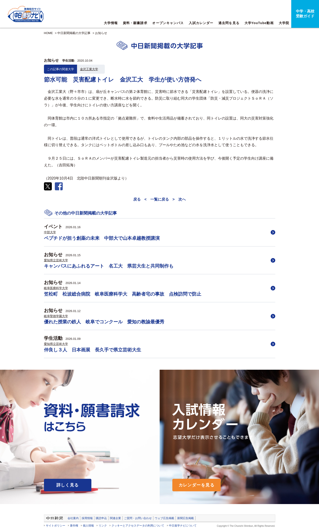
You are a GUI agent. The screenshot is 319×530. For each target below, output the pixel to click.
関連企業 (115, 518)
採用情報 (87, 518)
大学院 (284, 23)
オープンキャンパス (168, 23)
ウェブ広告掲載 (164, 518)
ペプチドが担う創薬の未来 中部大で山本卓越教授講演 (102, 238)
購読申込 (101, 518)
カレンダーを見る (197, 485)
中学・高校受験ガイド (305, 13)
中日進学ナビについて (183, 525)
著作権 (74, 525)
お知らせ (101, 33)
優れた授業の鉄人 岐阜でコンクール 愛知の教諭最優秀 (104, 321)
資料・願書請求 (135, 23)
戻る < (139, 199)
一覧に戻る (159, 199)
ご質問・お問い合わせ (138, 518)
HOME (48, 33)
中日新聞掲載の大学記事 (73, 33)
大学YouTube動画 (259, 23)
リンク (103, 525)
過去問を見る (228, 23)
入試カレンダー (201, 23)
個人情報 (88, 525)
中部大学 (50, 232)
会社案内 (73, 518)
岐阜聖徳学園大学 (56, 316)
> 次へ (179, 199)
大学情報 (111, 23)
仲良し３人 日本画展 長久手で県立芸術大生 (92, 349)
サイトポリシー (55, 525)
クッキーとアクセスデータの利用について (137, 525)
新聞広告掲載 (185, 518)
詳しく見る (67, 485)
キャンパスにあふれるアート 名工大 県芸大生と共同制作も (108, 265)
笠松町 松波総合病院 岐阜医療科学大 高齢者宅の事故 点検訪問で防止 (122, 294)
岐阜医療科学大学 (56, 288)
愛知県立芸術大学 (56, 260)
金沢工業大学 (89, 69)
